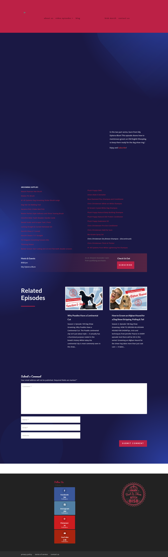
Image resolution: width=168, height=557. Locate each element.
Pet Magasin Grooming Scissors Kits (35, 243)
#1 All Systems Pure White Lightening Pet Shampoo (108, 250)
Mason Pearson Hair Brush (31, 194)
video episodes (64, 20)
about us (49, 20)
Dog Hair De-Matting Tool (31, 207)
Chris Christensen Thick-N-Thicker (101, 246)
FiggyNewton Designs (73, 554)
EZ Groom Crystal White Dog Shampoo (102, 211)
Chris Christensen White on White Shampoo (105, 206)
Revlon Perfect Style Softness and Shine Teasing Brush (42, 216)
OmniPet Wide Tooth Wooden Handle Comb (38, 221)
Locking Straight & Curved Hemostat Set (36, 229)
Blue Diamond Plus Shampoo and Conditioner (105, 202)
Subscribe (122, 150)
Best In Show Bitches (44, 554)
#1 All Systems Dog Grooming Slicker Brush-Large (40, 203)
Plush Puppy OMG (95, 193)
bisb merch (110, 20)
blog (78, 20)
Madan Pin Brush (28, 199)
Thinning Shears (27, 247)
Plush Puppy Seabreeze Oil (98, 224)
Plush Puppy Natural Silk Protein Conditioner (105, 219)
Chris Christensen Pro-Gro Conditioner (103, 228)
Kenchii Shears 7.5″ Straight (32, 238)
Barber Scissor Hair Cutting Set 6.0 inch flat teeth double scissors (46, 251)
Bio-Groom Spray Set (96, 237)
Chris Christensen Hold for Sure (100, 233)
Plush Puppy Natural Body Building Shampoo (105, 215)
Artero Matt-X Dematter (97, 197)
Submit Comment (133, 446)
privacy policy (26, 547)
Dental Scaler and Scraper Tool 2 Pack (36, 225)
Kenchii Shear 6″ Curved (30, 234)
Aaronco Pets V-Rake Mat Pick (32, 212)
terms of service (41, 547)
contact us (123, 20)
